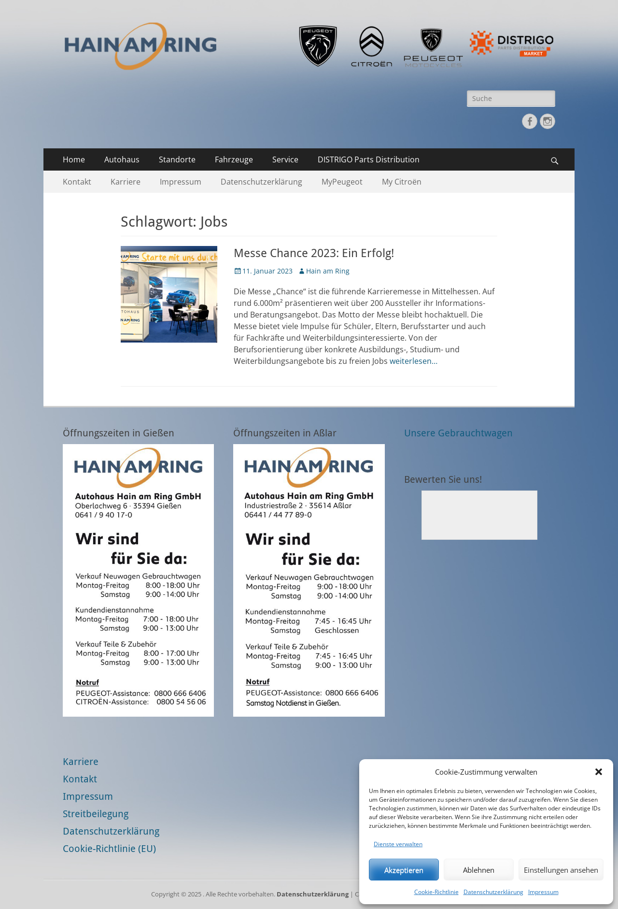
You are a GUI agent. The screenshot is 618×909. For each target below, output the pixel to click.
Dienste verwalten (398, 844)
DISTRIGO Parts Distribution (369, 159)
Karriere (125, 181)
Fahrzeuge (234, 159)
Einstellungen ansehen (561, 870)
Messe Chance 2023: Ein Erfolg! (314, 253)
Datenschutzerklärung (493, 892)
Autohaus (122, 159)
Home (74, 159)
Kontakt (77, 181)
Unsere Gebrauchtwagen (458, 433)
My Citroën (401, 181)
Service (285, 159)
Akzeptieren (403, 870)
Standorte (177, 159)
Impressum (543, 892)
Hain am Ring (328, 270)
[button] (599, 772)
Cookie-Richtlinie (436, 892)
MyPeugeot (342, 181)
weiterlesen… (413, 361)
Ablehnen (478, 870)
